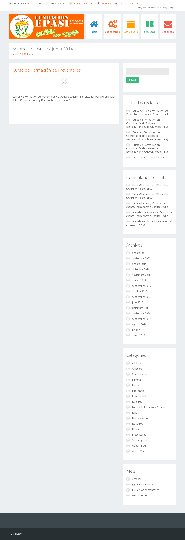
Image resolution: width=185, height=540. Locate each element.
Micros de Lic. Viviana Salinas (148, 407)
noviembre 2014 (141, 313)
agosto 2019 (139, 263)
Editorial (136, 379)
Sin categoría (139, 440)
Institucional (139, 396)
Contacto (168, 32)
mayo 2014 (138, 335)
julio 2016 (137, 302)
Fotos (135, 385)
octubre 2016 (139, 291)
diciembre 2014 (141, 307)
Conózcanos (112, 32)
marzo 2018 (139, 280)
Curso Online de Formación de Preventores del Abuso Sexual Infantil (147, 112)
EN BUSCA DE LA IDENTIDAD (150, 157)
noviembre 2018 (141, 274)
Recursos (149, 32)
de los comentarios (145, 490)
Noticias (136, 429)
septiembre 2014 (141, 318)
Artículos (137, 368)
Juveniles (137, 401)
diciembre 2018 (141, 269)
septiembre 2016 (141, 296)
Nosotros (137, 423)
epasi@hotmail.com (83, 3)
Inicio (94, 32)
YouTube (134, 3)
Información (139, 390)
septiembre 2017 (141, 285)
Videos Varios (139, 451)
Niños (135, 412)
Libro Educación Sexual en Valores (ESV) (147, 187)
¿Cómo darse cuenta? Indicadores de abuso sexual (147, 205)
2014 (25, 54)
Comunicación (140, 374)
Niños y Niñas (140, 418)
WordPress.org (140, 495)
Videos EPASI (139, 445)
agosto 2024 (139, 252)
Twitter (123, 3)
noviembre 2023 (141, 258)
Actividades (131, 32)
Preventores (139, 434)
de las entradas (143, 484)
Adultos (136, 363)
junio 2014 (138, 329)
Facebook (106, 3)
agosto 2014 (139, 324)
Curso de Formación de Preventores (46, 70)
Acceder (136, 479)
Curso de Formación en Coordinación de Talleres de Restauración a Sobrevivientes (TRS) (147, 123)
